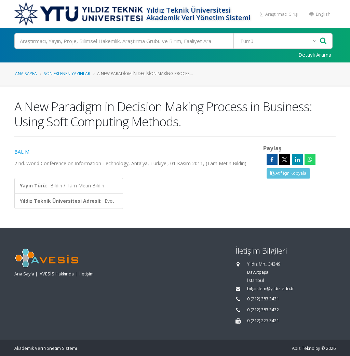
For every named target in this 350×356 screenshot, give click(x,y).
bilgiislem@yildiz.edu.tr (270, 288)
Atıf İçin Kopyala (288, 173)
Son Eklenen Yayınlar (67, 73)
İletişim (86, 274)
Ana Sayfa (26, 73)
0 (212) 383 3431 (263, 299)
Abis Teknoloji (306, 348)
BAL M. (22, 151)
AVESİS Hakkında (57, 274)
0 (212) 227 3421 (263, 321)
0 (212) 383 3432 (263, 310)
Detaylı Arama (314, 54)
